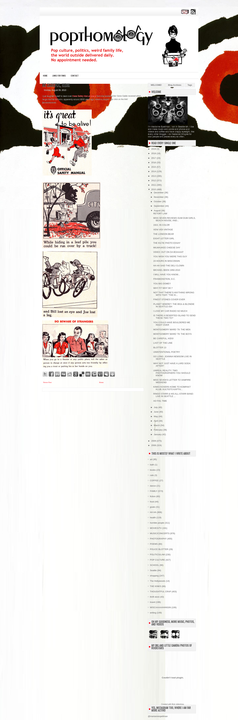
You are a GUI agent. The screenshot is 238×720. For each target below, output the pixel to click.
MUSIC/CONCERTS (159, 533)
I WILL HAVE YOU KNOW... (166, 274)
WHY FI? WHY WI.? (163, 288)
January (158, 434)
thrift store (154, 597)
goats (152, 507)
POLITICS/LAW (157, 554)
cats (152, 475)
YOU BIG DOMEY (162, 283)
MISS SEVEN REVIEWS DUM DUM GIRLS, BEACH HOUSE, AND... (174, 219)
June (156, 412)
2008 (154, 445)
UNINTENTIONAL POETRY (166, 352)
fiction (153, 496)
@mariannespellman (158, 716)
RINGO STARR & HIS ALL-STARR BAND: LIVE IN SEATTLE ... (173, 395)
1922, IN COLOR (161, 225)
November (159, 197)
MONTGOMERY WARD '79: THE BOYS (172, 334)
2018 (154, 153)
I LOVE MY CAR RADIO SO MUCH (170, 311)
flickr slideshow (178, 704)
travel (152, 602)
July (156, 407)
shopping (154, 575)
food (152, 501)
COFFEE (154, 480)
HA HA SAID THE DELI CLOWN (168, 265)
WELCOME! (156, 85)
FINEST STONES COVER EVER (169, 299)
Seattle (153, 570)
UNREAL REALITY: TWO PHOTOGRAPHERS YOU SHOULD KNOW (171, 373)
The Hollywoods (157, 581)
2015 (154, 167)
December (159, 192)
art (151, 459)
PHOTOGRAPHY (158, 538)
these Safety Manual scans (84, 96)
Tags (190, 85)
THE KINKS (155, 586)
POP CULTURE (157, 560)
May (156, 416)
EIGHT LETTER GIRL (163, 238)
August (157, 210)
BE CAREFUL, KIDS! (56, 85)
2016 (154, 162)
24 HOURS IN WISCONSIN (166, 261)
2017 (154, 158)
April (156, 421)
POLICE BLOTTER (159, 549)
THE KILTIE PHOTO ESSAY (166, 243)
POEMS (154, 544)
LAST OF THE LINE (162, 343)
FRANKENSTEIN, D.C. (164, 279)
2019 (154, 149)
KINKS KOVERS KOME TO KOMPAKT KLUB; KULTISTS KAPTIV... (172, 388)
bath (152, 464)
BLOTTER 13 (159, 347)
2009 (154, 441)
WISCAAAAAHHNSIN (160, 607)
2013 (154, 176)
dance (153, 486)
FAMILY (153, 491)
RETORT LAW (160, 213)
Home (45, 75)
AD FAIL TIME (160, 401)
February (158, 430)
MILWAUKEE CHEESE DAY (166, 247)
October (158, 201)
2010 (154, 189)
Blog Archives (174, 85)
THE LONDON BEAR (163, 234)
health (153, 517)
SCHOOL (154, 565)
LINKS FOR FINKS (59, 75)
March (157, 425)
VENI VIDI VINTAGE (163, 229)
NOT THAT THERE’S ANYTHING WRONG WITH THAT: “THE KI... (173, 293)
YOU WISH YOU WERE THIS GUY (170, 256)
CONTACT (75, 75)
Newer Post (47, 382)
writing (153, 612)
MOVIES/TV (156, 528)
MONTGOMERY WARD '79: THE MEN (171, 329)
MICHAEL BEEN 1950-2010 (166, 270)
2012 (154, 180)
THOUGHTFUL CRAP (160, 591)
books (153, 470)
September (159, 206)
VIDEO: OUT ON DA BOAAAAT (168, 252)
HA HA (153, 512)
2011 (154, 185)
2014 (154, 171)
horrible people (157, 523)
